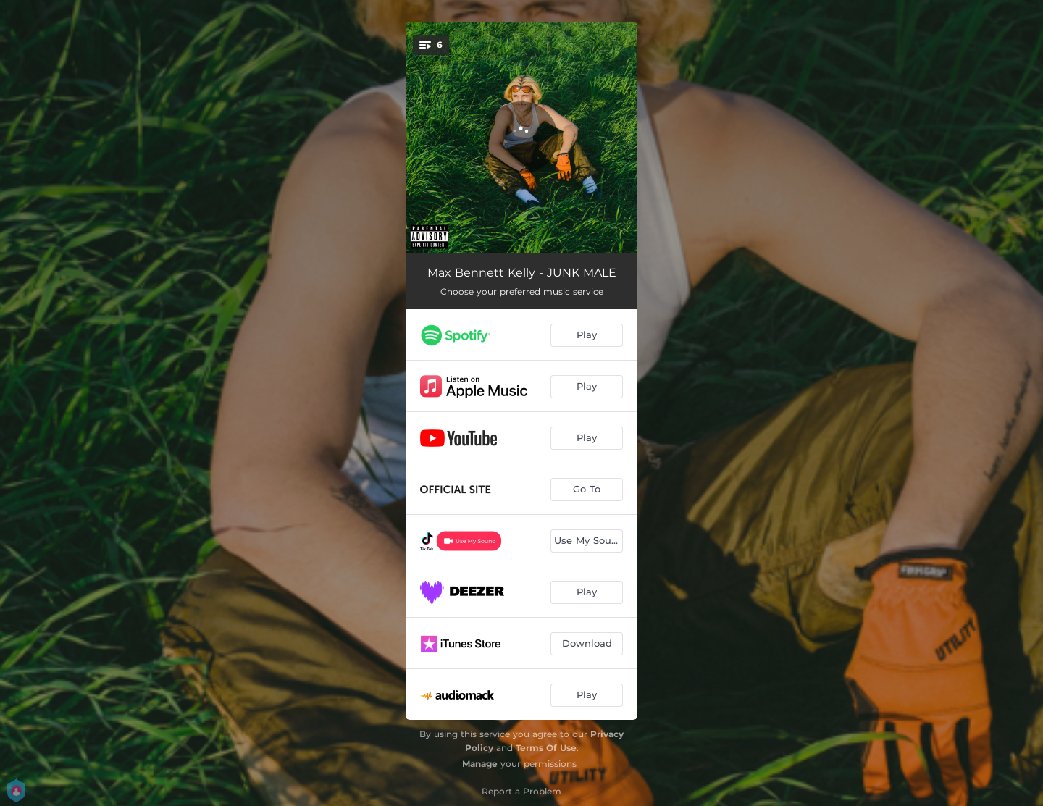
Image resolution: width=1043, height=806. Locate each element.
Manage (480, 763)
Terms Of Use (546, 747)
